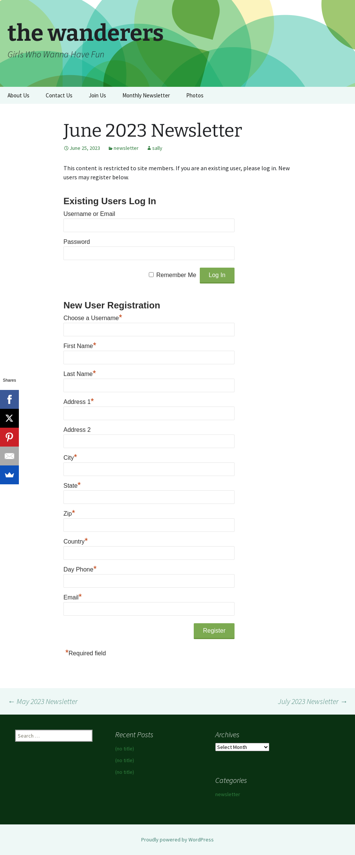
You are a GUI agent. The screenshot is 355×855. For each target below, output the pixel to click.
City (70, 457)
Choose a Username (92, 318)
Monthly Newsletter (146, 95)
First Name (79, 346)
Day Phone (80, 569)
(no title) (124, 748)
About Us (18, 95)
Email (72, 597)
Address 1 (78, 402)
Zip (69, 513)
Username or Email (89, 214)
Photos (195, 95)
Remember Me (176, 275)
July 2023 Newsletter (312, 701)
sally (157, 148)
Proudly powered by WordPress (177, 839)
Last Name (79, 374)
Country (75, 541)
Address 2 (77, 430)
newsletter (126, 148)
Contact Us (59, 95)
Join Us (97, 95)
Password (76, 242)
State (72, 485)
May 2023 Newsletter (42, 701)
